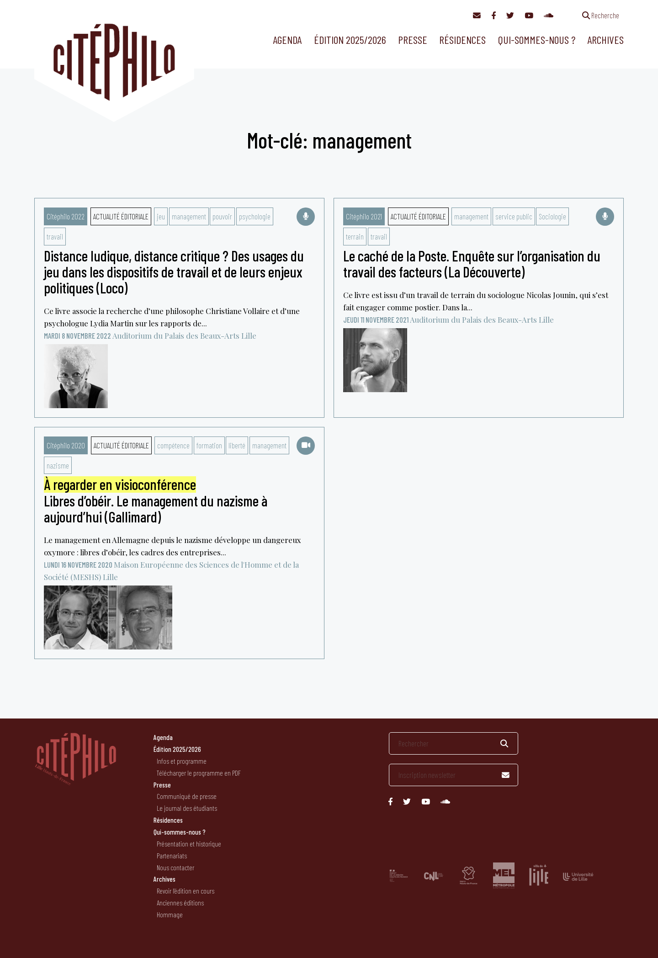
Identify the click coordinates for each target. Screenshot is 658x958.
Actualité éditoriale (121, 216)
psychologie (255, 216)
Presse (412, 39)
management (189, 216)
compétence (173, 445)
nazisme (58, 465)
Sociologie (552, 216)
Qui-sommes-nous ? (536, 39)
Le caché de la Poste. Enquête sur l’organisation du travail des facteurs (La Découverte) (471, 263)
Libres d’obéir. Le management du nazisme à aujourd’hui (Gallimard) (155, 500)
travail (55, 236)
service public (513, 216)
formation (209, 445)
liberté (236, 445)
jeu (161, 216)
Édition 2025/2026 (350, 39)
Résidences (462, 39)
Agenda (287, 39)
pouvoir (222, 216)
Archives (605, 39)
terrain (355, 236)
